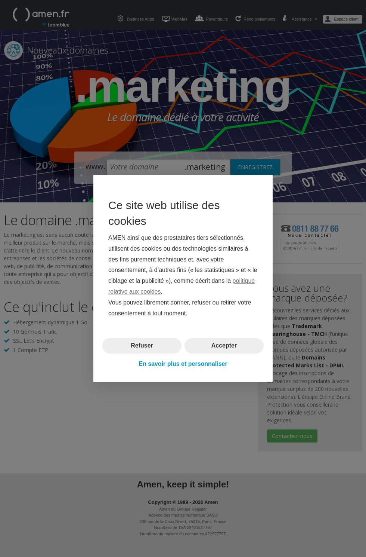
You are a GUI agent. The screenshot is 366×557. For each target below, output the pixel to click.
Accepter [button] (224, 345)
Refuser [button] (142, 345)
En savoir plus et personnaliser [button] (183, 364)
